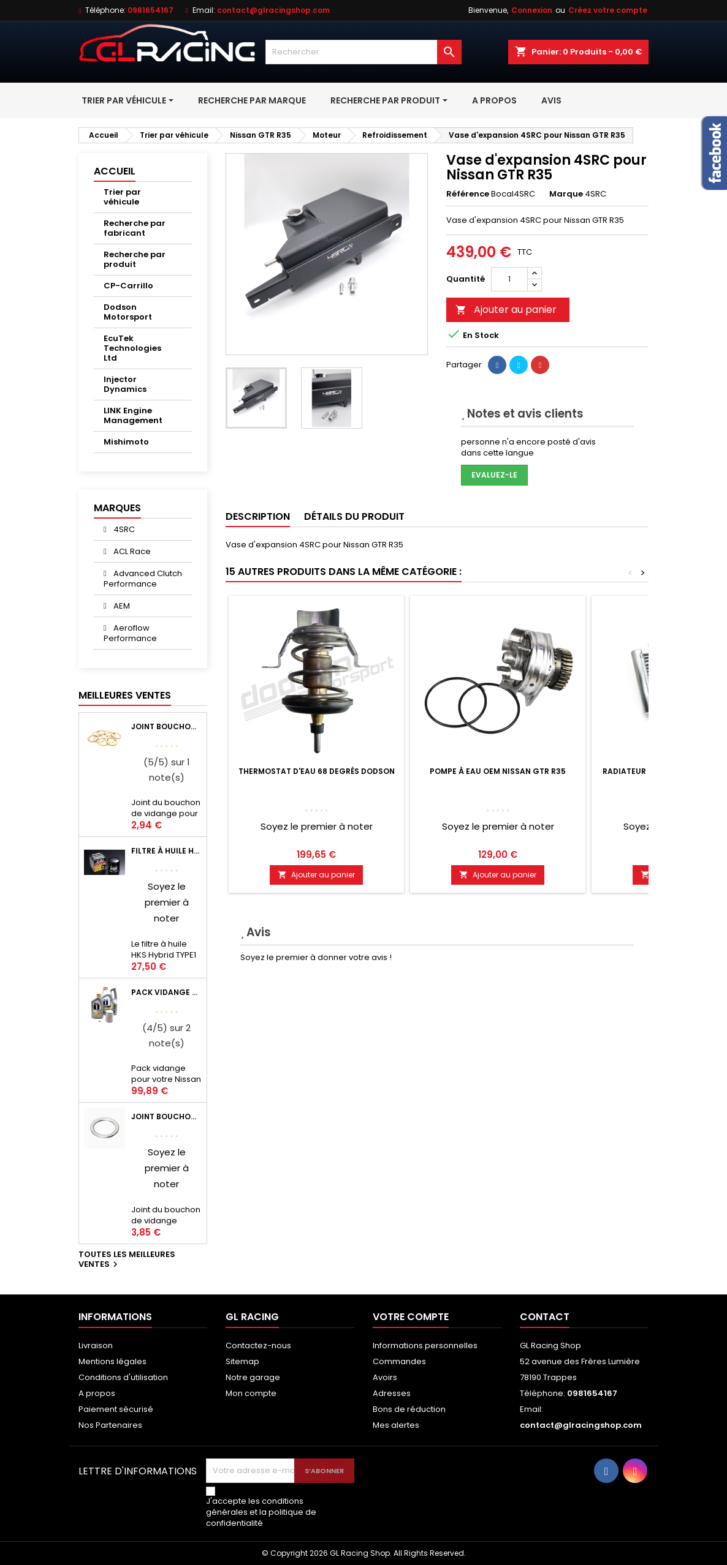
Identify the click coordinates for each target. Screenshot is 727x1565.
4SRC (123, 529)
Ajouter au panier (506, 309)
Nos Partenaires (110, 1425)
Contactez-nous (258, 1345)
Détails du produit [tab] (354, 516)
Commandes (399, 1361)
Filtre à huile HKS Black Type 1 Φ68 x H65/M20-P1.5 (166, 851)
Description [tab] (258, 516)
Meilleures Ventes (124, 695)
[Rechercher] (363, 52)
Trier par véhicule (122, 197)
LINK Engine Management (133, 415)
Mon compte (251, 1393)
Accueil (114, 171)
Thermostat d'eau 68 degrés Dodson (316, 771)
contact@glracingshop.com (273, 10)
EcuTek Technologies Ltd (132, 348)
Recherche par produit (135, 259)
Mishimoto (126, 442)
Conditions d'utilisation (123, 1377)
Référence (467, 194)
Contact (544, 1317)
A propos (96, 1393)
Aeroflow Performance (130, 633)
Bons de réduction (409, 1409)
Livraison (95, 1345)
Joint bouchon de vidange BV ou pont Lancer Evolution (166, 726)
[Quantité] (509, 279)
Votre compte (411, 1317)
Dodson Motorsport (128, 312)
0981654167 (150, 10)
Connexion (531, 10)
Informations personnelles (425, 1345)
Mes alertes (396, 1425)
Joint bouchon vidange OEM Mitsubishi (166, 1116)
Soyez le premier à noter (167, 902)
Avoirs (385, 1377)
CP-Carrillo (128, 285)
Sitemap (242, 1361)
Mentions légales (112, 1361)
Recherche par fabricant (135, 228)
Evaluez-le (494, 475)
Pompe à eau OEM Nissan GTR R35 (498, 771)
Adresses (392, 1393)
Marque (566, 194)
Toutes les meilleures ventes (126, 1260)
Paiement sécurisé (115, 1409)
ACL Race (131, 551)
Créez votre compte (607, 10)
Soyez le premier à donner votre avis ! (316, 957)
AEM (121, 606)
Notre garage (253, 1377)
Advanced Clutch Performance (143, 579)
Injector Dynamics (125, 384)
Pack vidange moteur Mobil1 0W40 (166, 992)
